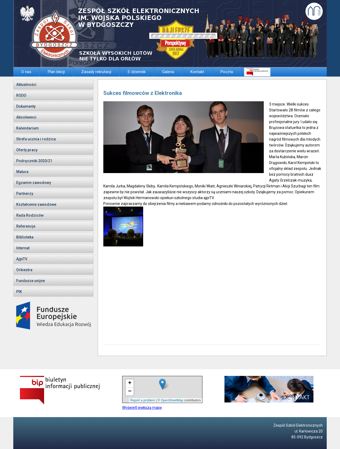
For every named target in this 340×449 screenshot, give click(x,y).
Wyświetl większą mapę (142, 407)
